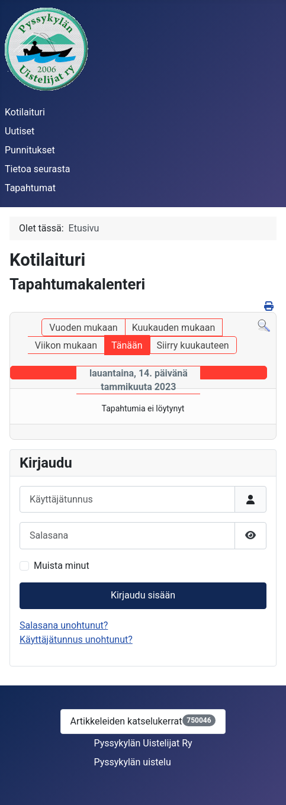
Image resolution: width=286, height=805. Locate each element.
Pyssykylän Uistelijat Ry (143, 743)
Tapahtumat (30, 188)
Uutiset (19, 131)
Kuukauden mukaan (174, 327)
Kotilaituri (25, 112)
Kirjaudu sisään (143, 595)
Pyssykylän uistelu (132, 762)
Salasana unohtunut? (64, 625)
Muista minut (61, 565)
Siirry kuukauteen (192, 345)
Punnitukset (30, 150)
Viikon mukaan (66, 345)
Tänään (126, 345)
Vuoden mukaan (83, 327)
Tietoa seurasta (37, 169)
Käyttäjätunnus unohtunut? (76, 639)
